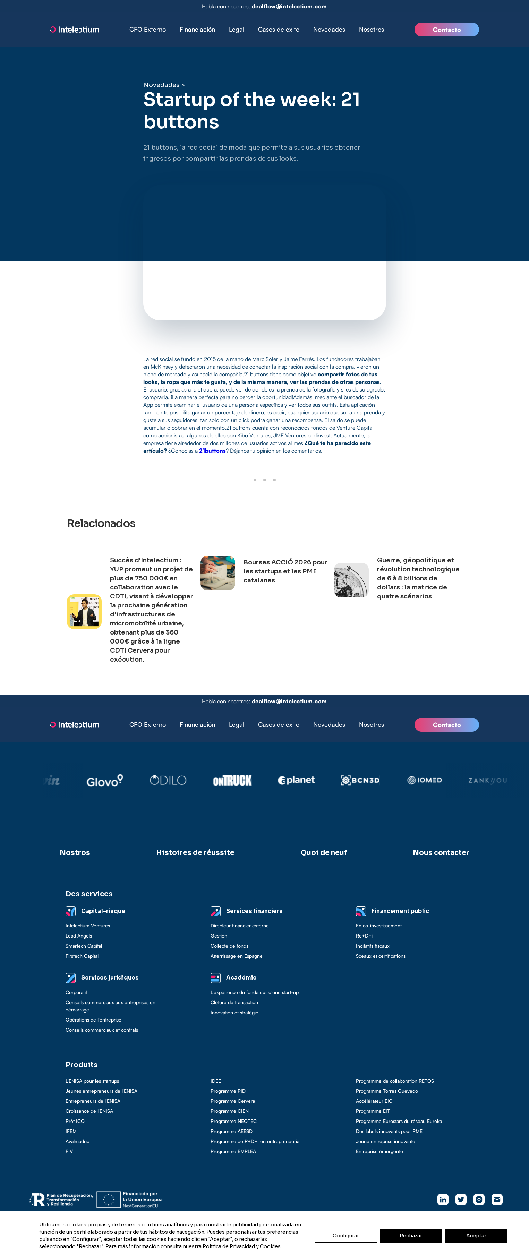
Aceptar (476, 1236)
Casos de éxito (278, 29)
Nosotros (371, 29)
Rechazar (411, 1236)
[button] (197, 29)
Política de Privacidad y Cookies (242, 1246)
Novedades (329, 29)
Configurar (346, 1236)
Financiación (197, 29)
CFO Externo (147, 29)
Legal (236, 29)
